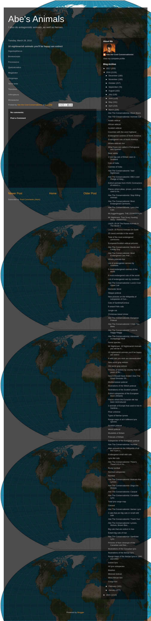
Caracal (111, 505)
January (112, 590)
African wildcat (114, 124)
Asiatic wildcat (114, 120)
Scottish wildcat (115, 128)
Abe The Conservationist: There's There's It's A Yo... (122, 463)
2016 (108, 72)
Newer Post (15, 193)
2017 (108, 68)
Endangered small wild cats (120, 454)
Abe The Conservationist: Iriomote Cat (124, 117)
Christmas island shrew (118, 314)
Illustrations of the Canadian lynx (122, 549)
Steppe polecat (114, 293)
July (110, 94)
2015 (108, 595)
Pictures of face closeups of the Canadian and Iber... (121, 544)
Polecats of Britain (116, 437)
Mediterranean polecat (117, 382)
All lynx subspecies (116, 566)
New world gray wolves (118, 362)
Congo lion (112, 581)
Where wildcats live (116, 143)
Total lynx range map (117, 501)
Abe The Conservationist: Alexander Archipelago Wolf (123, 337)
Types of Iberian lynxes (118, 415)
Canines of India (115, 167)
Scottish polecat (115, 425)
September (113, 87)
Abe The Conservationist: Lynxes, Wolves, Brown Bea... (122, 524)
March (111, 110)
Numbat (111, 476)
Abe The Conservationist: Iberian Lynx (124, 509)
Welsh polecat (114, 429)
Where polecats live (116, 259)
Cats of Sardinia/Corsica (118, 303)
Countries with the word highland (122, 132)
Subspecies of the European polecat (123, 441)
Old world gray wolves (117, 366)
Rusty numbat (114, 468)
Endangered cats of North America (123, 139)
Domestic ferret (114, 289)
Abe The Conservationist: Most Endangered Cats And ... (121, 254)
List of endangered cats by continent (123, 279)
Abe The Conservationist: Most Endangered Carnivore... (121, 202)
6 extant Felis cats (116, 306)
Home (53, 193)
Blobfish (111, 570)
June (110, 98)
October (112, 83)
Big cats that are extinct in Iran (121, 529)
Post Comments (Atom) (30, 199)
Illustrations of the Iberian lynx (121, 553)
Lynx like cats (114, 458)
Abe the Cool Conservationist (119, 54)
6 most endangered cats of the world (123, 275)
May (110, 102)
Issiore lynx (113, 562)
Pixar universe (114, 412)
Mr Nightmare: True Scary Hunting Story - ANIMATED (123, 218)
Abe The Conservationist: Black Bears (124, 113)
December (113, 75)
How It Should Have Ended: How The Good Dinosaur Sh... (124, 377)
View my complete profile (114, 58)
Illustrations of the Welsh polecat (122, 386)
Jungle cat (112, 310)
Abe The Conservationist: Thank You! (124, 519)
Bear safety (113, 153)
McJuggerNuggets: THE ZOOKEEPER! (125, 213)
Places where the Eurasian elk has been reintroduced (123, 400)
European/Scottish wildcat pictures (123, 243)
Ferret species (114, 342)
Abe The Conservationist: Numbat (122, 444)
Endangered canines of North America (124, 136)
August (111, 91)
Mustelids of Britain (116, 433)
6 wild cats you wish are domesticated (124, 358)
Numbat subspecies (116, 472)
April (110, 106)
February (112, 586)
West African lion (115, 578)
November (113, 79)
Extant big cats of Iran (117, 533)
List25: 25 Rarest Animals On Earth (123, 230)
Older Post (90, 193)
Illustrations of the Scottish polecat (123, 390)
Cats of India (113, 163)
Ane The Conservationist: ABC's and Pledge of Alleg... (123, 178)
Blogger (80, 612)
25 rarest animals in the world (120, 233)
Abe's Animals (36, 19)
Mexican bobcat (115, 574)
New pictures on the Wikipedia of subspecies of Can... (122, 298)
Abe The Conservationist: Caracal (122, 492)
